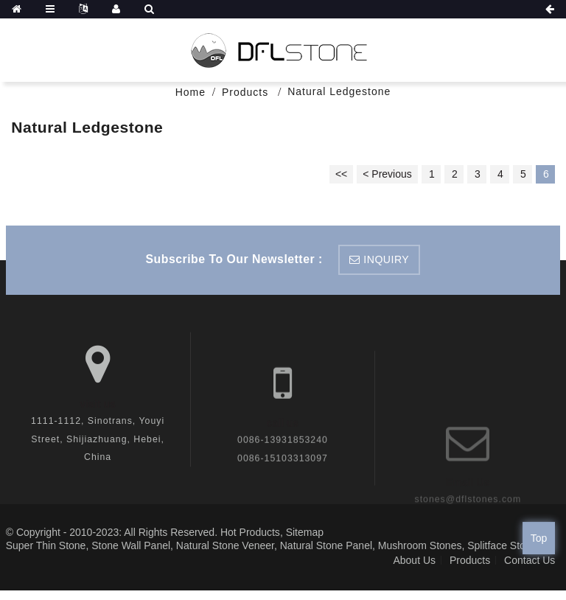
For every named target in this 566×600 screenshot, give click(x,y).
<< (341, 174)
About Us (414, 560)
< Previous (387, 174)
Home (190, 92)
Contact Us (529, 560)
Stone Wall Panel (130, 545)
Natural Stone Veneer (225, 545)
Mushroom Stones (420, 545)
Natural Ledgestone (339, 91)
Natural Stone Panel (326, 545)
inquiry (386, 259)
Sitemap (305, 532)
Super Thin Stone (46, 545)
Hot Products (250, 532)
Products (245, 92)
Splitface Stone (502, 545)
